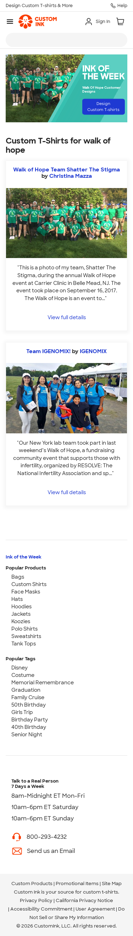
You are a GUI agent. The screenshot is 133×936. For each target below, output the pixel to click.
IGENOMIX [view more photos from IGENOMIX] (93, 351)
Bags (17, 577)
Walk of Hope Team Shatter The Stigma (66, 169)
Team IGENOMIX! (48, 351)
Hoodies (21, 606)
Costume (22, 675)
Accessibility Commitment (41, 909)
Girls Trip (22, 712)
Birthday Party (29, 719)
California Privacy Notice (84, 900)
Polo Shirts (24, 629)
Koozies (20, 621)
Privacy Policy (36, 900)
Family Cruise (27, 697)
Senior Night (26, 734)
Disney (19, 668)
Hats (17, 599)
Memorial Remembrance (42, 682)
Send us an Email (51, 851)
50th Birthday (28, 705)
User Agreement (95, 909)
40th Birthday (28, 727)
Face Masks (25, 592)
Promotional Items (77, 884)
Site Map (112, 884)
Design (103, 106)
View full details (67, 317)
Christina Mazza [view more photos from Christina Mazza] (70, 176)
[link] (37, 21)
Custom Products (31, 884)
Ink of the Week (23, 557)
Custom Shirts (28, 584)
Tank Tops (23, 643)
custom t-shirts (100, 892)
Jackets (21, 614)
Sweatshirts (26, 636)
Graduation (25, 690)
